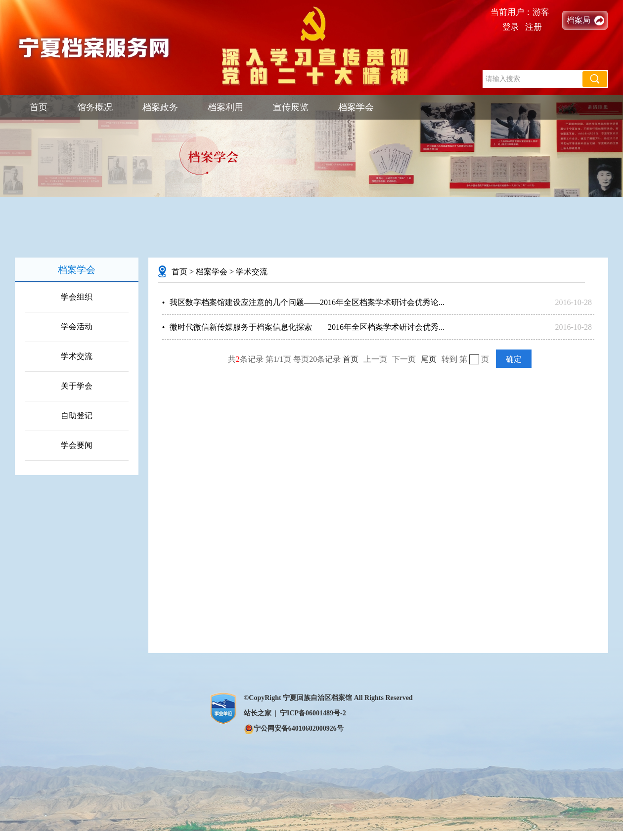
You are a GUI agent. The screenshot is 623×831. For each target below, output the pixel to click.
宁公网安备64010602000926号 (294, 728)
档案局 (578, 20)
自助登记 (76, 415)
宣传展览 (291, 107)
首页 (38, 107)
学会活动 (76, 326)
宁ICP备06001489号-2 (313, 713)
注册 (533, 27)
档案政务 (160, 107)
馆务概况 (95, 107)
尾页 (429, 359)
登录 (510, 27)
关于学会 (76, 386)
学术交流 (76, 356)
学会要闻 (76, 445)
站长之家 (257, 713)
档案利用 (225, 107)
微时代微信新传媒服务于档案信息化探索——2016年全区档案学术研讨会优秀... (307, 327)
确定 (514, 359)
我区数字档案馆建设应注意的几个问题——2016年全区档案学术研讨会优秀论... (307, 302)
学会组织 (76, 297)
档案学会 (356, 107)
